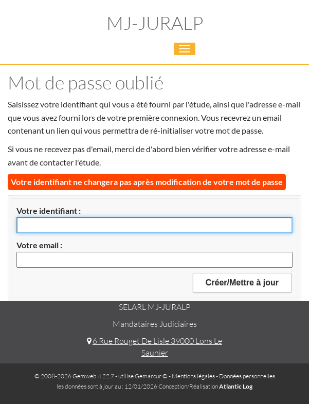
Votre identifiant (47, 210)
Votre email (38, 245)
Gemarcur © (151, 376)
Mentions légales (193, 376)
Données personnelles (247, 376)
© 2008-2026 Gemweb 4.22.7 (74, 376)
